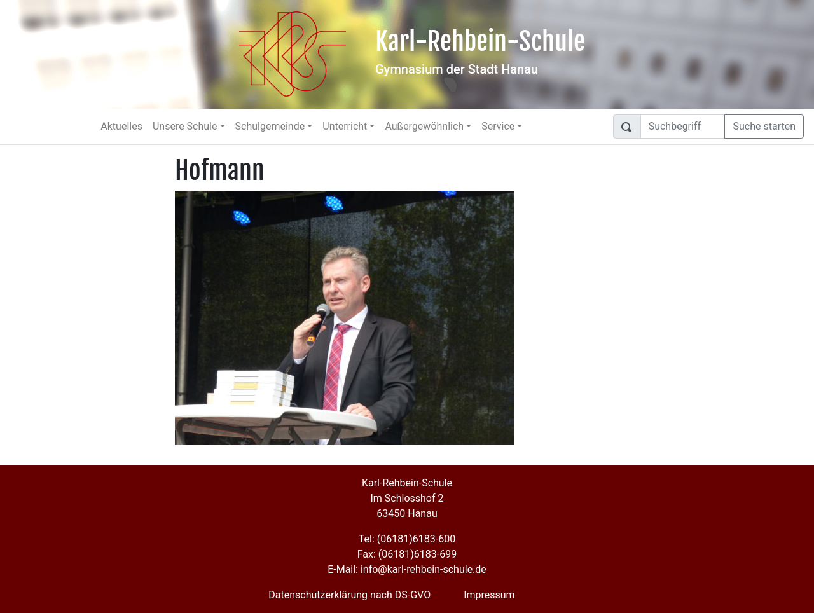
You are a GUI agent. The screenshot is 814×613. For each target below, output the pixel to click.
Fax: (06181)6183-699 (407, 554)
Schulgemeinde (270, 126)
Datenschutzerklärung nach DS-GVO (349, 595)
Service (497, 126)
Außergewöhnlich (424, 126)
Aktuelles (121, 126)
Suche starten (764, 126)
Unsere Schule (185, 126)
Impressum (489, 595)
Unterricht (344, 126)
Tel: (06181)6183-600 (407, 539)
